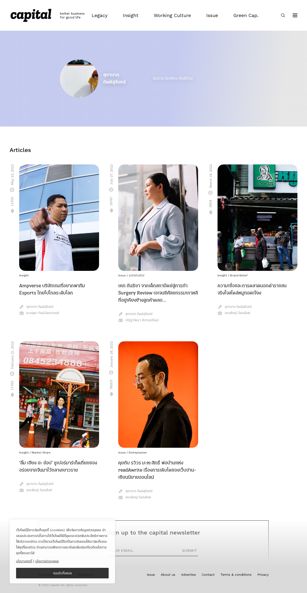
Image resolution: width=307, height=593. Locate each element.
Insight (24, 275)
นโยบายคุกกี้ (24, 561)
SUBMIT (189, 550)
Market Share (41, 452)
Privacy (263, 574)
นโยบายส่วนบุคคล (47, 561)
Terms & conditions (236, 574)
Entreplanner (138, 452)
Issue (122, 275)
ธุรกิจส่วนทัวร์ (136, 275)
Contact (208, 574)
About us (168, 574)
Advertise (188, 574)
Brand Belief (239, 275)
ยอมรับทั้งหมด (62, 573)
